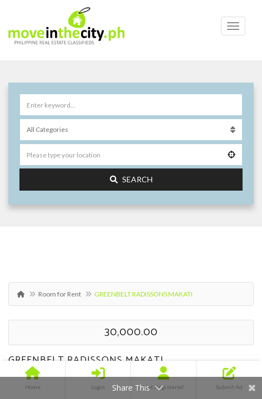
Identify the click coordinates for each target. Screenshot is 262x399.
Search (131, 179)
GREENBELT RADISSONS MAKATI (86, 360)
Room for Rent (59, 294)
